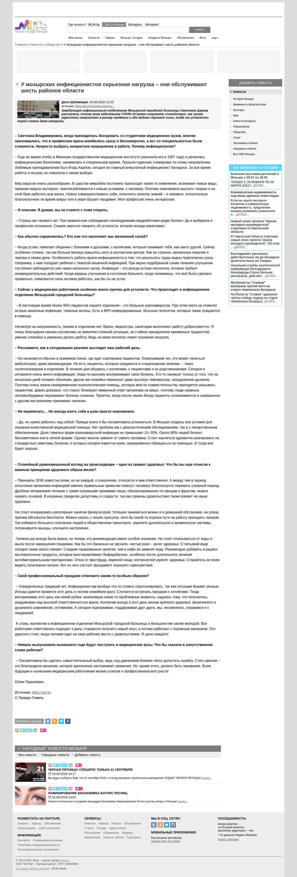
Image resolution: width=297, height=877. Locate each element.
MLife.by (94, 24)
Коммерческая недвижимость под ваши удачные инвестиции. (255, 193)
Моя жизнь (76, 37)
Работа (116, 823)
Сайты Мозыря (114, 24)
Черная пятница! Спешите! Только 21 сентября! (90, 769)
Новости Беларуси (244, 121)
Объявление (52, 823)
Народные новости (244, 148)
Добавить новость (255, 83)
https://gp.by (41, 692)
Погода (101, 828)
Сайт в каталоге (49, 828)
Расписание (92, 832)
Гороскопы (134, 837)
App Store (174, 841)
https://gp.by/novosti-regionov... (95, 106)
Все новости (27, 755)
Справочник (111, 832)
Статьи (89, 828)
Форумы (127, 832)
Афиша (110, 37)
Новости (93, 37)
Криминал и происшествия (249, 104)
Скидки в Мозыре (159, 37)
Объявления (185, 37)
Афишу (36, 823)
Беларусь (135, 24)
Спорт (237, 137)
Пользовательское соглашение (38, 849)
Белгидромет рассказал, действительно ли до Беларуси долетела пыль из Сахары (255, 257)
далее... (259, 185)
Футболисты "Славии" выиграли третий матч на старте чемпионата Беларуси (253, 286)
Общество (239, 132)
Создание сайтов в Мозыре (33, 868)
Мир (235, 115)
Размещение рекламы (48, 840)
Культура (238, 110)
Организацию (26, 828)
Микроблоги (92, 837)
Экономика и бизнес (245, 143)
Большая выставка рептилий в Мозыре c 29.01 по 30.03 (254, 175)
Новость (23, 823)
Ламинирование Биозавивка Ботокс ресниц (87, 793)
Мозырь (65, 860)
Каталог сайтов (113, 837)
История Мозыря (243, 99)
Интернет (152, 24)
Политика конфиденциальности (38, 845)
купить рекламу (228, 839)
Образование (241, 126)
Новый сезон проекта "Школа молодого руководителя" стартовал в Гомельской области (253, 226)
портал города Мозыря (31, 30)
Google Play (159, 841)
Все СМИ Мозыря (244, 154)
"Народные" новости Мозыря (53, 748)
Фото (202, 37)
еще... (215, 37)
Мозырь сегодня (132, 37)
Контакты (23, 840)
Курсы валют (117, 828)
